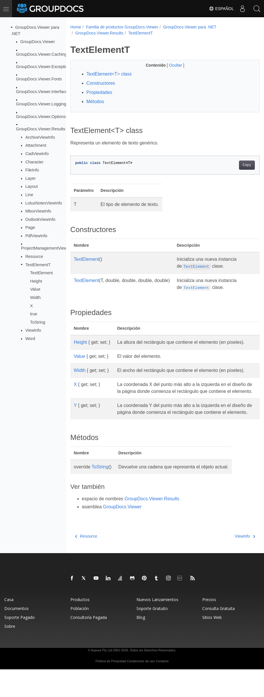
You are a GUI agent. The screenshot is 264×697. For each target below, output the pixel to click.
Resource (34, 256)
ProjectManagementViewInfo (47, 248)
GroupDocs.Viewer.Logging (41, 104)
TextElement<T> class (109, 74)
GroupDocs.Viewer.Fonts (39, 79)
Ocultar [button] (169, 65)
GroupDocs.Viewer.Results (40, 129)
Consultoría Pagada (88, 645)
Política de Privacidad (110, 688)
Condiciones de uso (141, 688)
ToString (37, 322)
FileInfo (32, 170)
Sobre (9, 654)
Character (34, 161)
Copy (233, 165)
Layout (31, 186)
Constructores (100, 83)
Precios (209, 627)
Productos (80, 627)
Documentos (16, 636)
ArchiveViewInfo (40, 137)
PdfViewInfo (36, 235)
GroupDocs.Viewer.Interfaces (43, 91)
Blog (140, 645)
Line (29, 194)
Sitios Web (212, 645)
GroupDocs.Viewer (37, 41)
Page (30, 227)
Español (221, 8)
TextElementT (38, 264)
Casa (9, 627)
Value (35, 289)
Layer (30, 178)
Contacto (162, 688)
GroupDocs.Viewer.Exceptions (44, 66)
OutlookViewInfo (40, 219)
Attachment (35, 145)
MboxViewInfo (38, 211)
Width (35, 297)
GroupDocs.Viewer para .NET (189, 27)
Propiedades (99, 92)
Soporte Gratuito (152, 636)
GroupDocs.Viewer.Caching (41, 54)
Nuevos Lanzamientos (157, 627)
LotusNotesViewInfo (43, 202)
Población (79, 636)
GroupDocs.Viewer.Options (41, 116)
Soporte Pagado (19, 645)
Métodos (95, 101)
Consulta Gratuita (218, 636)
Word (30, 338)
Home (75, 27)
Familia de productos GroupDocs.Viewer (122, 27)
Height (36, 281)
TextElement (41, 273)
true (33, 314)
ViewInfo (33, 330)
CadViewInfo (37, 153)
